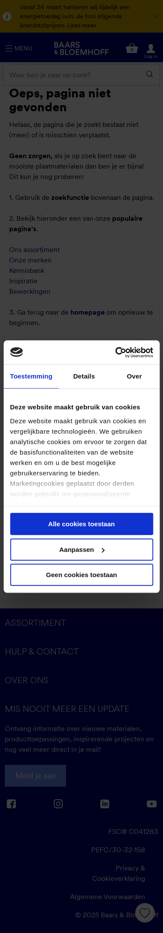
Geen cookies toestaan (81, 574)
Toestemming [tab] (31, 376)
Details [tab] (84, 376)
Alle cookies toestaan (81, 524)
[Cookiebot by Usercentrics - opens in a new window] (116, 352)
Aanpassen (81, 549)
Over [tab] (134, 376)
